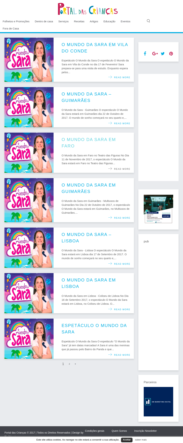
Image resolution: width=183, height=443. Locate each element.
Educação (109, 21)
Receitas (79, 21)
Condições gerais (94, 430)
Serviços (63, 21)
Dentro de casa (44, 21)
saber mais (141, 439)
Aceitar (127, 439)
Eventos (125, 21)
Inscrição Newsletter (145, 430)
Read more (121, 77)
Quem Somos (119, 430)
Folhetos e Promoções (16, 21)
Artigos (94, 21)
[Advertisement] (158, 127)
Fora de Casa (11, 28)
